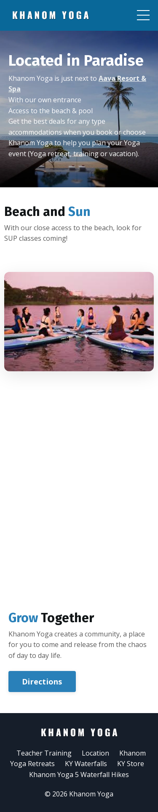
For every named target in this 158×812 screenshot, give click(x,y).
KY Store (130, 763)
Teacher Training (44, 753)
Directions (46, 681)
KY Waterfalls (86, 763)
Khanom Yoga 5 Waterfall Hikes (79, 774)
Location (95, 753)
